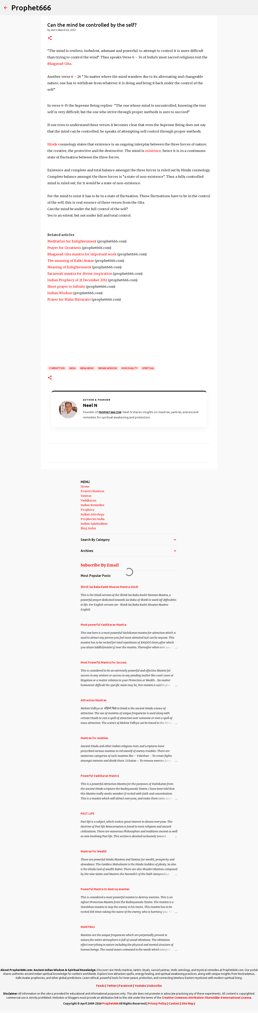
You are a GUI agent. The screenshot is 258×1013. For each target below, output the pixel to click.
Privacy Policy (157, 1003)
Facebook (125, 985)
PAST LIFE (87, 813)
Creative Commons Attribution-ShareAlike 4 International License (206, 997)
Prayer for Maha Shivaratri (69, 299)
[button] (49, 38)
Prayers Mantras (92, 491)
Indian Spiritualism (94, 523)
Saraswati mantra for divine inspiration (79, 274)
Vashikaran (88, 500)
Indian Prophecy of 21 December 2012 (77, 280)
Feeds (100, 985)
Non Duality (129, 368)
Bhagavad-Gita (59, 64)
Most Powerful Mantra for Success (103, 662)
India (72, 368)
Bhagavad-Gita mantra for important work (82, 254)
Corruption (57, 368)
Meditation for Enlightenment (71, 241)
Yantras (86, 496)
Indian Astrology (92, 514)
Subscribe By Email (100, 565)
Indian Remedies (92, 505)
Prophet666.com (110, 412)
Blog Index (88, 528)
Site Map (187, 1003)
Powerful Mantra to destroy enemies (105, 889)
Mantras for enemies (94, 738)
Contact (174, 1003)
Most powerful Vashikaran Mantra (103, 624)
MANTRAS (88, 927)
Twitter (112, 985)
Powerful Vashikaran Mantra (100, 775)
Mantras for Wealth (94, 851)
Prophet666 (31, 7)
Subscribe (155, 985)
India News (87, 368)
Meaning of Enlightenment (69, 267)
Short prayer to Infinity (66, 286)
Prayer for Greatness (64, 248)
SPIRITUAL (148, 368)
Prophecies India (92, 519)
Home (85, 486)
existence (153, 151)
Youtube (140, 985)
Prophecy (87, 510)
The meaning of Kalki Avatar (70, 261)
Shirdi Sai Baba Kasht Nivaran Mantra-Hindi (109, 587)
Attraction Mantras (93, 700)
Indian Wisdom (59, 293)
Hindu (52, 144)
